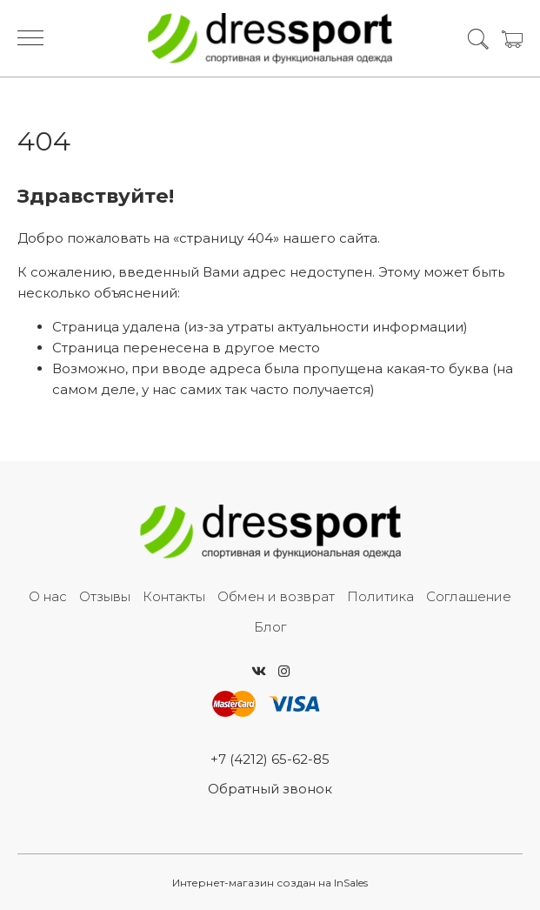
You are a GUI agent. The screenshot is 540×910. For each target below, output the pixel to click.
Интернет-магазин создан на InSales (270, 882)
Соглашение (468, 596)
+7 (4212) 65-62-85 (270, 759)
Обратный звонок (270, 788)
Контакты (174, 596)
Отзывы (104, 596)
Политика (380, 596)
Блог (270, 627)
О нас (48, 596)
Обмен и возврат (276, 596)
